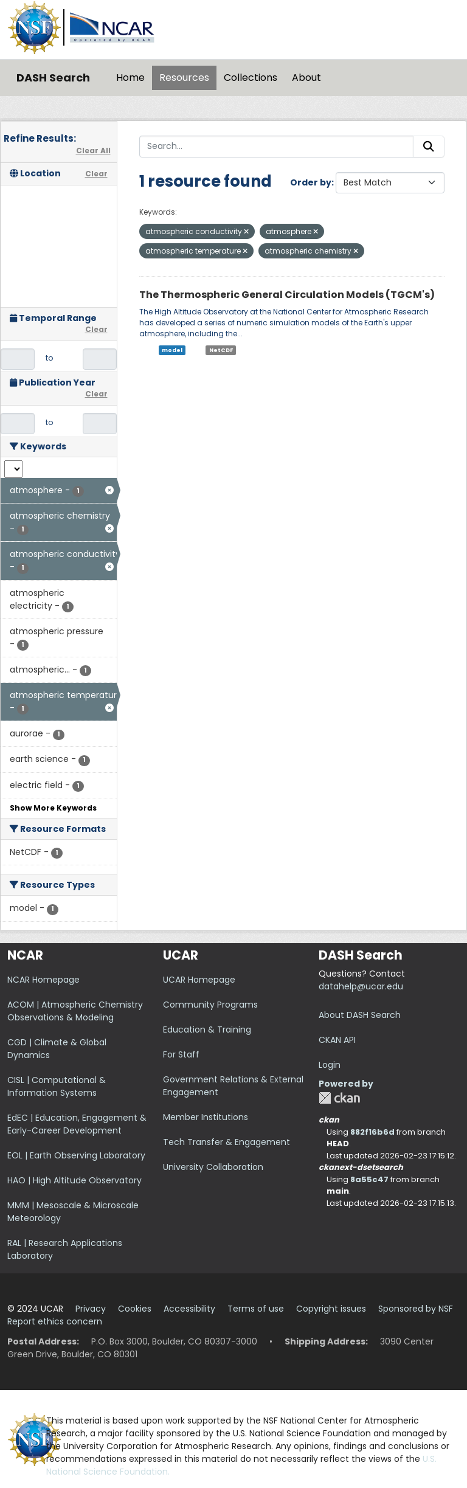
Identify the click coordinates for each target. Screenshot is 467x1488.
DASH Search (53, 77)
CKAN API (337, 1040)
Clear (96, 173)
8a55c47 (369, 1179)
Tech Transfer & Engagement (226, 1142)
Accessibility (189, 1309)
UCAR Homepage (199, 980)
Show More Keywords (53, 808)
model (172, 350)
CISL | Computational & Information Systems (56, 1086)
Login (330, 1065)
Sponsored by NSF (415, 1309)
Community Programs (210, 1004)
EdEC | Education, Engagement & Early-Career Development (77, 1124)
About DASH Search (360, 1015)
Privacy (90, 1309)
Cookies (134, 1309)
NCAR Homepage (43, 980)
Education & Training (207, 1029)
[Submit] (429, 146)
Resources (184, 78)
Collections (250, 78)
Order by (310, 182)
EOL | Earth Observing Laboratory (76, 1155)
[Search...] (276, 146)
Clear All (93, 150)
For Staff (181, 1054)
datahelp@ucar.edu (361, 986)
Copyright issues (331, 1309)
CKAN (339, 1098)
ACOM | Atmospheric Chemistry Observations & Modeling (75, 1010)
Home (130, 78)
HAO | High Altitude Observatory (74, 1180)
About (306, 78)
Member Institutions (205, 1117)
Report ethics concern (54, 1321)
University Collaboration (213, 1167)
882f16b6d (372, 1132)
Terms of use (255, 1309)
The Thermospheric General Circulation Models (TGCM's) (287, 295)
